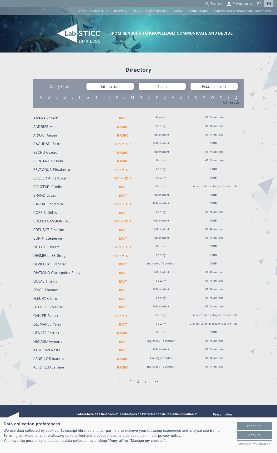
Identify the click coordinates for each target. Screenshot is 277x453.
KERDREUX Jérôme (48, 367)
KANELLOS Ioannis (48, 359)
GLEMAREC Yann (47, 324)
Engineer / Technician (161, 263)
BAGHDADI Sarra (47, 144)
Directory (120, 11)
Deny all (254, 435)
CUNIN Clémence (47, 238)
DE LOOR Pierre (46, 247)
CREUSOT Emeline (48, 230)
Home (81, 11)
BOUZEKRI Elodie (47, 187)
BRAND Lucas (44, 195)
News (136, 11)
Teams (177, 11)
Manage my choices (254, 444)
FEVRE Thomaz (45, 290)
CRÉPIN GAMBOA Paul (52, 221)
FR (259, 3)
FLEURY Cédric (45, 298)
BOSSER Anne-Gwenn (51, 178)
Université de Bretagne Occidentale (214, 186)
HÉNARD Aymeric (47, 341)
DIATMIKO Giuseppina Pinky (57, 273)
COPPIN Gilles (45, 213)
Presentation (222, 414)
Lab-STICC (99, 11)
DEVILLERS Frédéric (49, 264)
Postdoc (161, 117)
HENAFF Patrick (46, 333)
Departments (156, 11)
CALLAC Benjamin (48, 204)
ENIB (213, 143)
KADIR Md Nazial (47, 350)
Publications (198, 11)
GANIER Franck (45, 316)
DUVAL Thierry (45, 281)
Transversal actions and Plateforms (242, 11)
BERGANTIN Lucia (48, 161)
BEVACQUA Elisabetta (51, 170)
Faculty (161, 126)
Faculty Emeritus (161, 358)
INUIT (123, 118)
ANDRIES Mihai (46, 127)
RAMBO (123, 127)
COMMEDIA (123, 144)
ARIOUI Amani (45, 135)
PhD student (161, 134)
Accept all (255, 426)
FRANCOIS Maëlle (48, 307)
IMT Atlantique (214, 117)
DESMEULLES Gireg (49, 255)
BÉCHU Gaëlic (45, 152)
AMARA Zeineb (45, 118)
